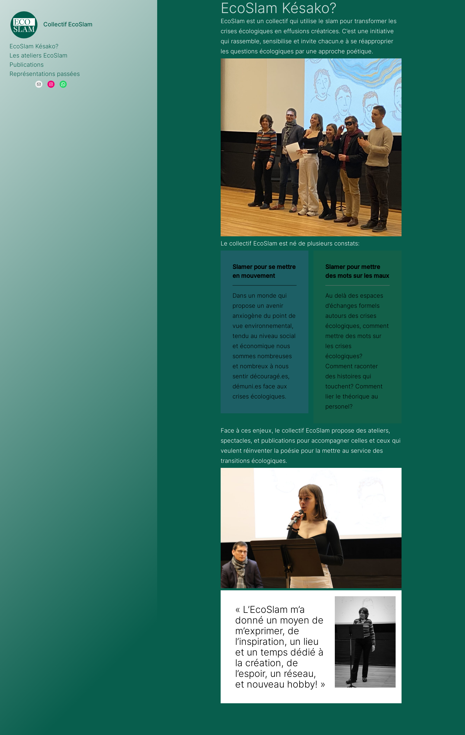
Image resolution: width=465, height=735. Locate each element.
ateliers (378, 430)
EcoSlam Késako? (33, 46)
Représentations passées (44, 74)
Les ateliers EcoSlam (38, 55)
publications (278, 440)
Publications (26, 65)
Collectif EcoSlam (68, 24)
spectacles (236, 440)
